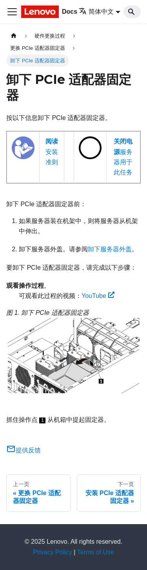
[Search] (132, 11)
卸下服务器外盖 (110, 249)
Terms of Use (95, 552)
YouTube (98, 295)
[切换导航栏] (12, 12)
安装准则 (51, 151)
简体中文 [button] (96, 11)
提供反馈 (23, 450)
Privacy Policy (52, 552)
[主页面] (13, 36)
